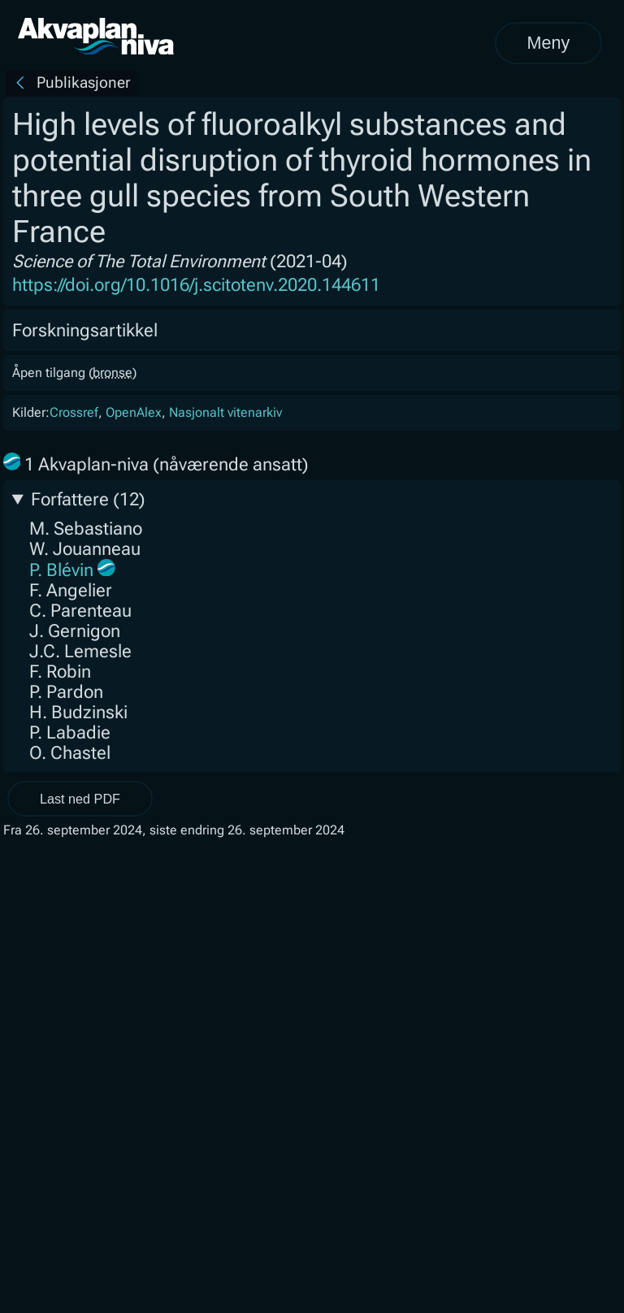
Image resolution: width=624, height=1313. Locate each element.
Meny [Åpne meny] (548, 42)
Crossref (74, 412)
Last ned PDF (80, 798)
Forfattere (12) (88, 499)
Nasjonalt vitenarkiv (225, 412)
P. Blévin (61, 570)
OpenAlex (134, 412)
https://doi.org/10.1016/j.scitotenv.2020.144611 (196, 285)
